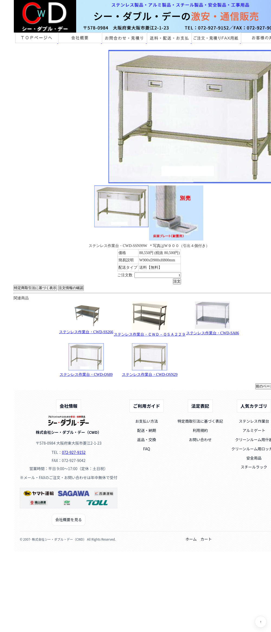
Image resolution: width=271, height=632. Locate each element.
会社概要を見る (68, 519)
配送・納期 (146, 430)
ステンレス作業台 (254, 421)
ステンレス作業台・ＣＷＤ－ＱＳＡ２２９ (150, 334)
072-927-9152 (73, 452)
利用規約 (200, 430)
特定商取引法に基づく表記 (200, 421)
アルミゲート (254, 430)
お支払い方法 (146, 421)
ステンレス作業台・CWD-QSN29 (150, 375)
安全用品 (254, 458)
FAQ (146, 448)
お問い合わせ (200, 439)
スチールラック (254, 467)
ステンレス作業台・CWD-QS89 (86, 375)
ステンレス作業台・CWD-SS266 (86, 332)
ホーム (191, 539)
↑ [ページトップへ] (261, 622)
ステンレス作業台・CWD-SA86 (212, 333)
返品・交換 (146, 439)
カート (206, 539)
